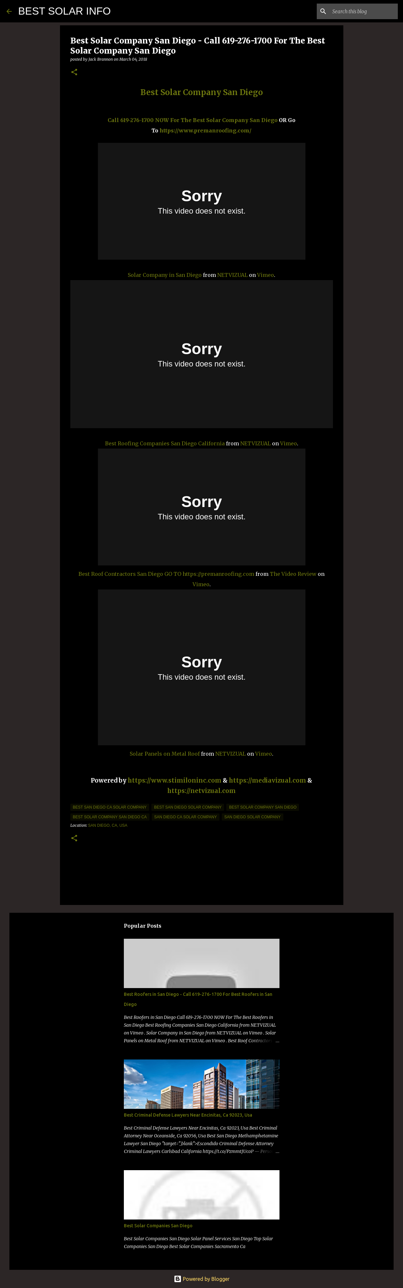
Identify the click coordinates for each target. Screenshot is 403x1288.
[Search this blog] (364, 11)
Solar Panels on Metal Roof (165, 753)
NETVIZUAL (232, 275)
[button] (74, 72)
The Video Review (293, 574)
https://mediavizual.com (267, 780)
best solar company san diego (262, 807)
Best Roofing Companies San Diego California (165, 443)
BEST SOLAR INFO (64, 11)
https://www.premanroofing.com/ (206, 130)
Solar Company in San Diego (165, 275)
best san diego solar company (187, 807)
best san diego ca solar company (110, 807)
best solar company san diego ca (110, 817)
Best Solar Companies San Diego (158, 1225)
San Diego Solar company (252, 817)
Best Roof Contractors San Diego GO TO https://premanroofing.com (166, 574)
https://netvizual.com (201, 791)
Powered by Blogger (202, 1279)
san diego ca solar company (185, 817)
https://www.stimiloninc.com (174, 780)
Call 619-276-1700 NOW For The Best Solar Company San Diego (193, 120)
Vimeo (265, 275)
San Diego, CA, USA (107, 825)
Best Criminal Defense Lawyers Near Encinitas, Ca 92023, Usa (188, 1115)
